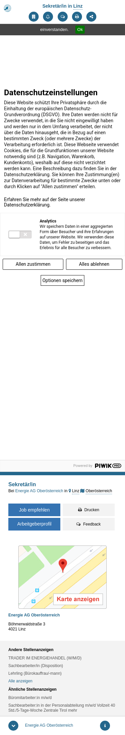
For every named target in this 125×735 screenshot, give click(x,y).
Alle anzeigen (20, 681)
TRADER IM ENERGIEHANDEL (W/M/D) (45, 658)
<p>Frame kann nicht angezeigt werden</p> (62, 272)
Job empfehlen (34, 510)
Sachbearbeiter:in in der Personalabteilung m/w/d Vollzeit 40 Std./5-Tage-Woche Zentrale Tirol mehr (61, 708)
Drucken (88, 510)
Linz (78, 6)
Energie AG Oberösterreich (49, 725)
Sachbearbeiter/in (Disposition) (35, 665)
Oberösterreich (99, 491)
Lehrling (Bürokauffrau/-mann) (35, 673)
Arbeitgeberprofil (34, 524)
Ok (80, 29)
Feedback (88, 524)
